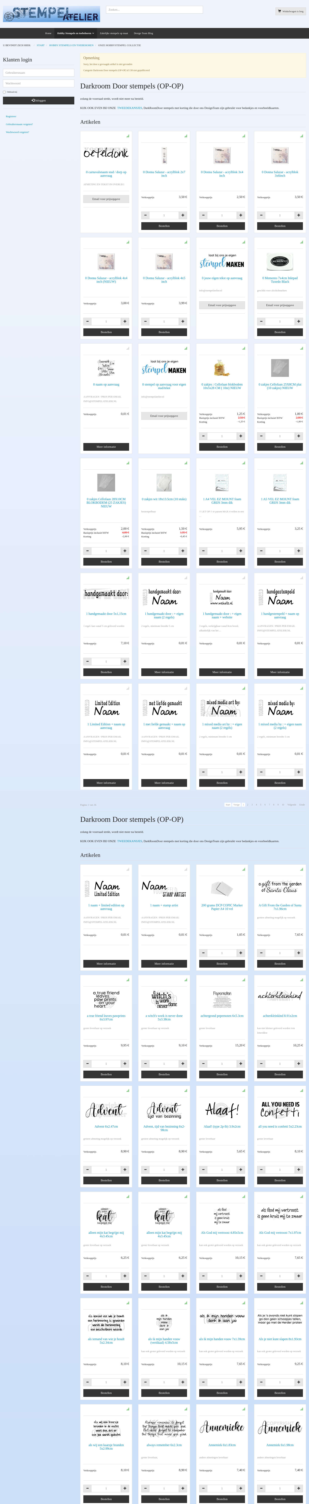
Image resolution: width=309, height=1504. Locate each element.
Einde (302, 804)
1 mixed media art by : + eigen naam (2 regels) (222, 726)
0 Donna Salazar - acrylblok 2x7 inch (164, 173)
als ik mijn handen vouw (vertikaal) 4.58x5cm (164, 1252)
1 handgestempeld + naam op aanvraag (280, 615)
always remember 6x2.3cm (164, 1339)
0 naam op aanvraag (106, 384)
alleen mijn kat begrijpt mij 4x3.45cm (106, 1164)
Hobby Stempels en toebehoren (74, 33)
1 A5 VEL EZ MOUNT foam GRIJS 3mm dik (280, 500)
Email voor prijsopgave (106, 199)
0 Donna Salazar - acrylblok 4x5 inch (164, 279)
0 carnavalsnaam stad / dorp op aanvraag (106, 173)
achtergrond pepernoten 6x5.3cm (222, 981)
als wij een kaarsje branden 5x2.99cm (106, 1341)
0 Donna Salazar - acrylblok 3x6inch (280, 173)
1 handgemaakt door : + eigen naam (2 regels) (164, 615)
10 (283, 804)
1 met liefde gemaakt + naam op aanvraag (164, 726)
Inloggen (39, 100)
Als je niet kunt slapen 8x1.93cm (280, 1251)
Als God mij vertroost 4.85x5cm (222, 1162)
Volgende (291, 804)
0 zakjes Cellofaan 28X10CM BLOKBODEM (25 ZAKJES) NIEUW (106, 502)
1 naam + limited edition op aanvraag (106, 889)
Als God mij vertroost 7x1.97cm (280, 1162)
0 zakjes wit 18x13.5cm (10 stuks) (164, 499)
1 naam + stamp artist (164, 888)
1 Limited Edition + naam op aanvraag (106, 726)
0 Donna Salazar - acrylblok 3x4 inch (222, 173)
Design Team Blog (143, 33)
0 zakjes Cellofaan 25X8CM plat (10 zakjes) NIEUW (280, 386)
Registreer (11, 116)
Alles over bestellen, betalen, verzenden (103, 1476)
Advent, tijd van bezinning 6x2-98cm (164, 1075)
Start (228, 804)
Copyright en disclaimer (15, 1493)
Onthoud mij (10, 92)
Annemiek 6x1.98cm (280, 1339)
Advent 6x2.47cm (106, 1074)
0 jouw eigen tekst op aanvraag (222, 278)
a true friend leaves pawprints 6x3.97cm (106, 982)
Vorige (236, 804)
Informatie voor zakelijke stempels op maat (105, 1470)
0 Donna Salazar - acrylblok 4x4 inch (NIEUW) (106, 279)
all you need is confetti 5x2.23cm (280, 1074)
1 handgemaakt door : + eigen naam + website (222, 615)
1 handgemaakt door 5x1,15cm (106, 614)
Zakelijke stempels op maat (114, 33)
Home (48, 33)
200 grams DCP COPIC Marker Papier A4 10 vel (222, 889)
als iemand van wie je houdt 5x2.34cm (106, 1252)
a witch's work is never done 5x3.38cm (164, 982)
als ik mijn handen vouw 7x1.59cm (222, 1251)
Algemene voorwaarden (15, 1488)
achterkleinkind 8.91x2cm (280, 981)
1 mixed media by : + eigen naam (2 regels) (280, 726)
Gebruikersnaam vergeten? (19, 124)
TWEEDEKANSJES (129, 108)
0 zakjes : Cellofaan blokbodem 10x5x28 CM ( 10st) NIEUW (222, 386)
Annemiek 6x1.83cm (222, 1339)
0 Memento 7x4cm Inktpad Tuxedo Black (280, 279)
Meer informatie (106, 446)
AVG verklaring (244, 1455)
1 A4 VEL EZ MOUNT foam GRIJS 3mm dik (222, 500)
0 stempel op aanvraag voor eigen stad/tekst (164, 386)
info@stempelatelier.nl (15, 1461)
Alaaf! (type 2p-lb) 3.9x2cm (222, 1074)
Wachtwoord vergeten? (17, 132)
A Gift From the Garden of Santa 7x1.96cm (280, 889)
